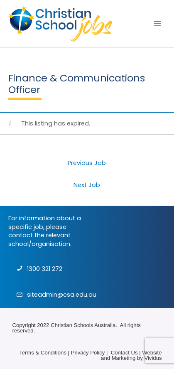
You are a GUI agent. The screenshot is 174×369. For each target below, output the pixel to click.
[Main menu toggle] (157, 23)
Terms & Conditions (42, 352)
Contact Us (124, 352)
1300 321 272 (44, 269)
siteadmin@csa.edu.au (61, 294)
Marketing (124, 358)
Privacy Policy (88, 352)
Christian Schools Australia (83, 325)
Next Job (87, 185)
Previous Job (87, 163)
